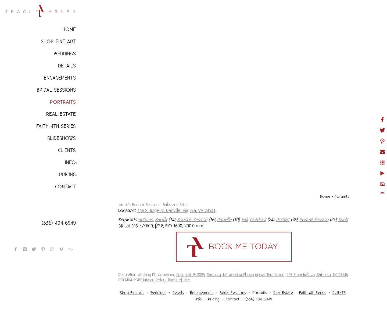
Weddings (64, 54)
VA (127, 226)
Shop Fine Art (58, 42)
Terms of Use (178, 280)
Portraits (63, 102)
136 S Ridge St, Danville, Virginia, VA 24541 (176, 210)
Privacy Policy (154, 280)
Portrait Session (313, 219)
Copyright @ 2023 (190, 274)
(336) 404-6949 (59, 223)
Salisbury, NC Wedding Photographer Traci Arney (245, 274)
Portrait (282, 219)
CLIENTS (67, 151)
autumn (145, 219)
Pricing (67, 175)
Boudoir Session (192, 219)
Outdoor (258, 219)
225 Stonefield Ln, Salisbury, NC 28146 (317, 274)
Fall (245, 219)
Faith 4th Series (56, 126)
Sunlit (343, 219)
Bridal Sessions (56, 90)
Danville (224, 219)
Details (67, 66)
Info (70, 163)
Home (69, 30)
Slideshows (61, 138)
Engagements (60, 78)
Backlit (161, 219)
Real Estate (61, 114)
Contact (65, 187)
